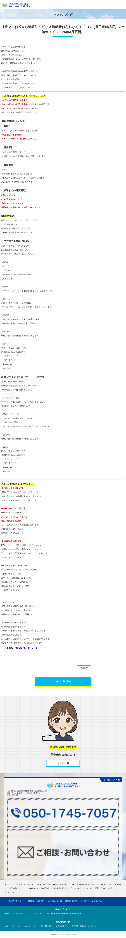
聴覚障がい (104, 884)
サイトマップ (9, 892)
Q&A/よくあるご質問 (90, 888)
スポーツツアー (95, 926)
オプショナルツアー (34, 913)
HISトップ (9, 913)
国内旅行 (63, 884)
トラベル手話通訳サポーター (15, 888)
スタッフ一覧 (63, 763)
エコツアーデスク (30, 926)
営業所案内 (41, 901)
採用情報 (31, 901)
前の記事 (84, 668)
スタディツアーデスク (13, 926)
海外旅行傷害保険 (62, 913)
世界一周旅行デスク (47, 926)
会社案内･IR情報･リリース (14, 901)
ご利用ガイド (86, 901)
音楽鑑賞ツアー (63, 926)
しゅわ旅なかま (115, 884)
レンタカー (49, 913)
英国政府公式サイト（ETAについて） (16, 582)
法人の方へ (61, 888)
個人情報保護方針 (71, 901)
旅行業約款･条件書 (55, 901)
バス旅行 (71, 884)
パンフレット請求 (105, 888)
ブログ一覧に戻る (63, 681)
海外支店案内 (76, 913)
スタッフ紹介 (36, 884)
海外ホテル (20, 913)
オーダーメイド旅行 (74, 888)
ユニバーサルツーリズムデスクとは (17, 884)
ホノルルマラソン (92, 884)
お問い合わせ (98, 901)
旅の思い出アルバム (48, 888)
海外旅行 (55, 884)
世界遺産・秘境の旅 (79, 926)
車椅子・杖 (47, 884)
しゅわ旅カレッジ (33, 888)
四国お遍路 (80, 884)
